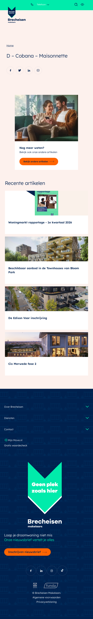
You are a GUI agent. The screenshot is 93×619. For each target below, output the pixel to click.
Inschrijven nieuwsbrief (24, 552)
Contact (8, 429)
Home (10, 45)
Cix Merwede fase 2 (22, 364)
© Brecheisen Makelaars (46, 592)
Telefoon (38, 5)
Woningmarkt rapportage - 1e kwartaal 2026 (40, 222)
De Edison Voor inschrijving (27, 318)
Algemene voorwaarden (47, 597)
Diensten (9, 418)
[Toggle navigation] (74, 5)
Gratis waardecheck (15, 445)
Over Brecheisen (13, 406)
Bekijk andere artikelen (35, 161)
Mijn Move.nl (13, 440)
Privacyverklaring (46, 601)
